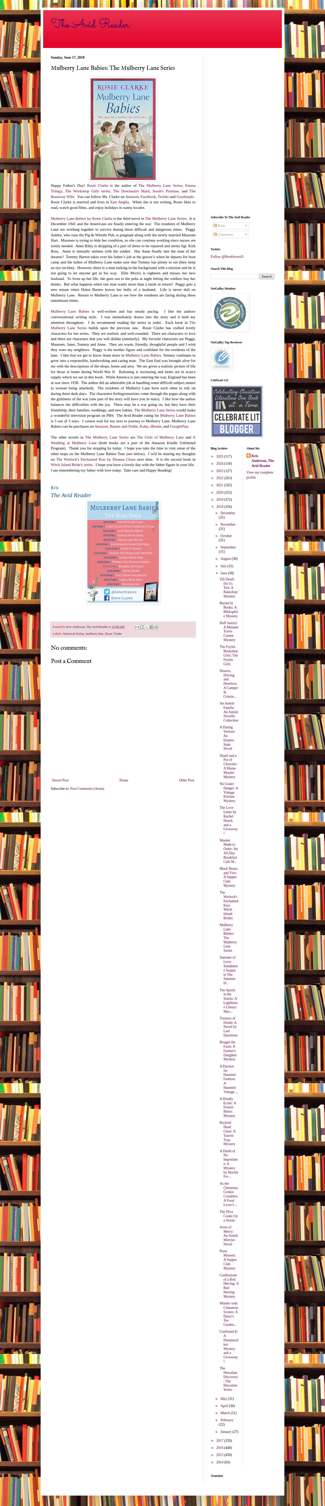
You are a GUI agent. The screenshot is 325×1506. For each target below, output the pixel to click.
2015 (220, 1455)
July (223, 566)
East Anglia (119, 202)
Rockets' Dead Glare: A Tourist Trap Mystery (227, 1133)
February (226, 1420)
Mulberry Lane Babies (70, 311)
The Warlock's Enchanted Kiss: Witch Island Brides (229, 905)
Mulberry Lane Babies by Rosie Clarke (81, 218)
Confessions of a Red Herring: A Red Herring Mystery (229, 1285)
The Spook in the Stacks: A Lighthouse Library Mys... (229, 1000)
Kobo (144, 426)
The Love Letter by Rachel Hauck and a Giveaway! (229, 820)
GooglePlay (179, 426)
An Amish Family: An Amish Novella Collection (229, 711)
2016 (220, 1448)
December (227, 513)
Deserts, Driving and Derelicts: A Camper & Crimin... (229, 683)
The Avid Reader (90, 25)
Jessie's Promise (165, 191)
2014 (220, 1462)
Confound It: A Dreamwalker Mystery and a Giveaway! (229, 1346)
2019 (220, 499)
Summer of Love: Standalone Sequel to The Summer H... (229, 970)
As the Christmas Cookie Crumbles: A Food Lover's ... (229, 1194)
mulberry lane (94, 633)
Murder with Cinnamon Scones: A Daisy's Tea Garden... (229, 1314)
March (225, 1413)
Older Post (186, 780)
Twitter (163, 196)
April (224, 1406)
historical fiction (73, 633)
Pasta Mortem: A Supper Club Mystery (228, 1259)
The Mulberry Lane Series (160, 185)
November (227, 524)
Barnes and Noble (124, 426)
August (226, 559)
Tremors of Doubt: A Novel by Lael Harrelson (228, 1026)
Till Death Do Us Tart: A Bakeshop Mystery (228, 587)
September (228, 547)
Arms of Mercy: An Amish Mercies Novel (229, 1235)
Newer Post (60, 780)
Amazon (131, 196)
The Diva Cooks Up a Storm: (229, 1216)
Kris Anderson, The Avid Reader (263, 461)
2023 (220, 471)
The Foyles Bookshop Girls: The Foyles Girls (229, 655)
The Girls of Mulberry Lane (161, 437)
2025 (220, 456)
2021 (220, 485)
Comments (223, 235)
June (224, 573)
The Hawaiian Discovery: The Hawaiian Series (229, 1379)
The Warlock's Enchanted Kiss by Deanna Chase (96, 459)
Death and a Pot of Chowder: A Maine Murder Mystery (228, 766)
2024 (220, 463)
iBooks (155, 426)
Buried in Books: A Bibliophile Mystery (229, 609)
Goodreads (185, 196)
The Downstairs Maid (131, 191)
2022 (220, 478)
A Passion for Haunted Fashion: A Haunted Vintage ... (229, 1079)
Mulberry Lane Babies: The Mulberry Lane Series (228, 937)
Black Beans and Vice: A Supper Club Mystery (228, 877)
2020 (220, 492)
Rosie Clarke (97, 185)
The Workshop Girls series (87, 191)
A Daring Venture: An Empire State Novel (227, 737)
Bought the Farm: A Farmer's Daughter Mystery (228, 1050)
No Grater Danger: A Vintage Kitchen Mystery (229, 792)
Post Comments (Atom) (87, 789)
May (224, 1399)
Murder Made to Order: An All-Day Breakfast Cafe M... (229, 851)
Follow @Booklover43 (227, 257)
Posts (219, 226)
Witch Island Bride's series (72, 464)
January (226, 1432)
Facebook (148, 196)
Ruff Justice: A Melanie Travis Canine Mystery (229, 631)
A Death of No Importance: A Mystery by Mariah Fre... (229, 1164)
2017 (220, 1441)
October (226, 536)
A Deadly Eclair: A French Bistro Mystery (228, 1107)
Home (124, 780)
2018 (220, 507)
